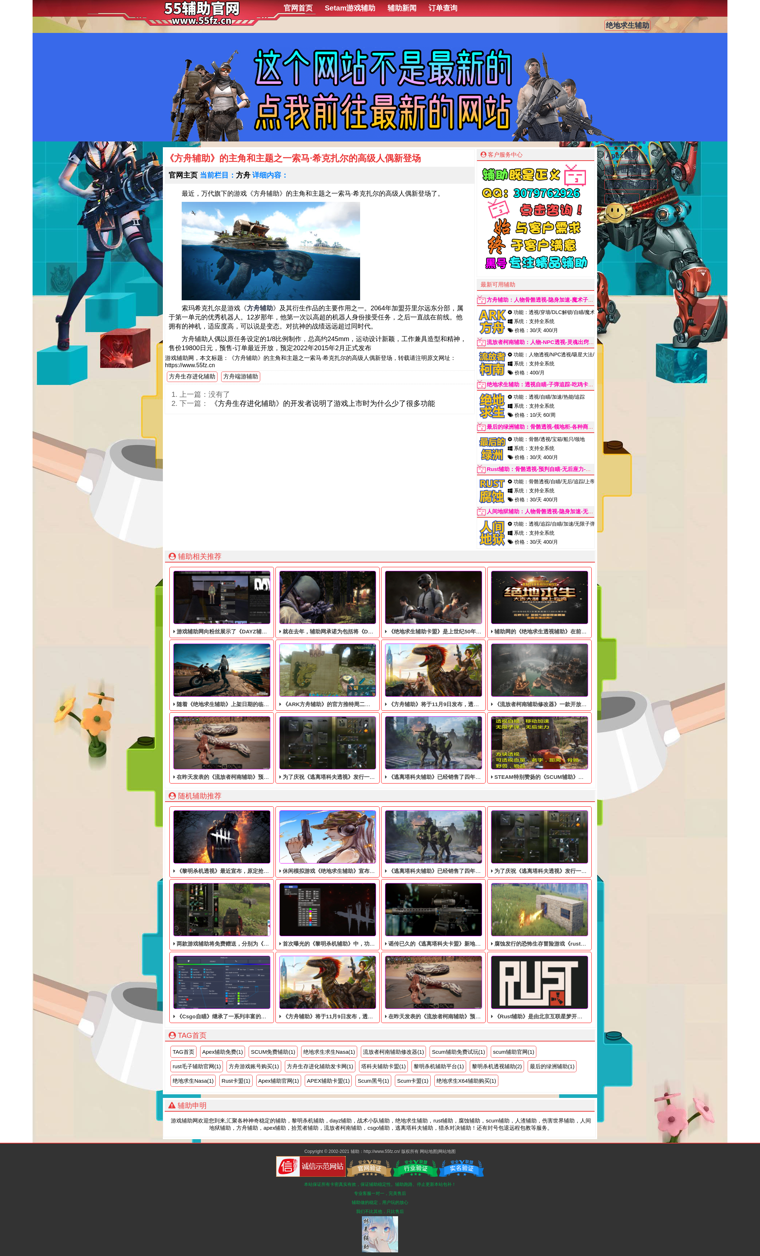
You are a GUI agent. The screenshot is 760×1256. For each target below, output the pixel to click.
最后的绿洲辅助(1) (552, 1066)
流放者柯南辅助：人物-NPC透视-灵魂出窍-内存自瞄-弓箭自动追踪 (567, 342)
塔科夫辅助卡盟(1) (383, 1066)
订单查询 (442, 8)
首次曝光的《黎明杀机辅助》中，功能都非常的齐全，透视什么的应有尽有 (370, 915)
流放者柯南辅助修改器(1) (393, 1052)
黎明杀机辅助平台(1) (439, 1066)
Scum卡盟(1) (412, 1081)
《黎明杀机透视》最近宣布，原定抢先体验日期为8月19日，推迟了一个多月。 (269, 842)
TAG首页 (183, 1052)
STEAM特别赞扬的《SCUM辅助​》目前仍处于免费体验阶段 (564, 748)
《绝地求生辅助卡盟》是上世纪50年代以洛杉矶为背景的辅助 (460, 603)
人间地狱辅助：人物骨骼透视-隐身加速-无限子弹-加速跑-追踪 (561, 511)
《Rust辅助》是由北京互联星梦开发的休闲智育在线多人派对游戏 (572, 987)
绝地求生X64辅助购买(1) (466, 1081)
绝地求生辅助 (627, 25)
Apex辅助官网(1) (278, 1081)
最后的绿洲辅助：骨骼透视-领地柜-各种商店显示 (545, 427)
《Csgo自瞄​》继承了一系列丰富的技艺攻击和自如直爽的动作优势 (255, 987)
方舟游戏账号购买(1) (254, 1066)
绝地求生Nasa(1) (193, 1081)
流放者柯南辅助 (631, 184)
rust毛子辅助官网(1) (197, 1066)
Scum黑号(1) (373, 1081)
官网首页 (298, 8)
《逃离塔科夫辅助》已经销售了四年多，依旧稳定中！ (452, 748)
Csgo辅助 (622, 199)
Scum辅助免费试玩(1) (458, 1052)
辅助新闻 (402, 8)
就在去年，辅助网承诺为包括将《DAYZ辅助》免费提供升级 (353, 603)
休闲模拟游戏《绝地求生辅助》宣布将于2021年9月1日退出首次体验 (363, 842)
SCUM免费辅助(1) (273, 1052)
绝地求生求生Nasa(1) (329, 1052)
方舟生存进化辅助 (192, 376)
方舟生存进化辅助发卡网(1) (320, 1066)
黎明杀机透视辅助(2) (497, 1066)
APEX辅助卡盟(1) (328, 1081)
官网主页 (183, 175)
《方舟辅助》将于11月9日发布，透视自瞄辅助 (443, 675)
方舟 (243, 175)
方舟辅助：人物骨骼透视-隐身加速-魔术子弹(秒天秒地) (553, 300)
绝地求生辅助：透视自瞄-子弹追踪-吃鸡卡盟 (540, 384)
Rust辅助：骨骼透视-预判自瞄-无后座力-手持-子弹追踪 (553, 469)
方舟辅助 (260, 308)
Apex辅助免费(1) (222, 1052)
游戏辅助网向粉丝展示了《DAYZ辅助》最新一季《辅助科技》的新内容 (261, 603)
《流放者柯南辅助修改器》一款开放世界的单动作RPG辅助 (564, 675)
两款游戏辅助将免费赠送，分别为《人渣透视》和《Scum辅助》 (253, 915)
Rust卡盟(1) (235, 1081)
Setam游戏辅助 (350, 8)
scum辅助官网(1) (513, 1052)
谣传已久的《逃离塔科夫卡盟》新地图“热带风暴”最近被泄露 (460, 915)
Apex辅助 (622, 156)
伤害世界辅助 (627, 170)
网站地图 (428, 1151)
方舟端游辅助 (240, 376)
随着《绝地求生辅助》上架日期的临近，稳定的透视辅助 (242, 675)
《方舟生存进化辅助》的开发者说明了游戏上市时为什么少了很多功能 (321, 403)
